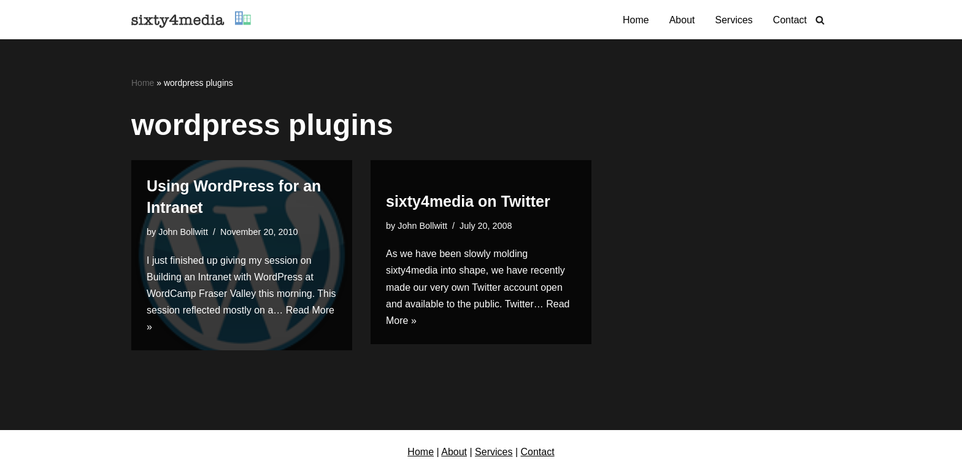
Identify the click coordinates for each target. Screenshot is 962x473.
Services (734, 20)
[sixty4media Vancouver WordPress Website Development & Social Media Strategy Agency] (191, 19)
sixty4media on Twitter (468, 201)
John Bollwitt (183, 232)
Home (636, 20)
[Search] (820, 20)
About (682, 20)
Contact (790, 20)
